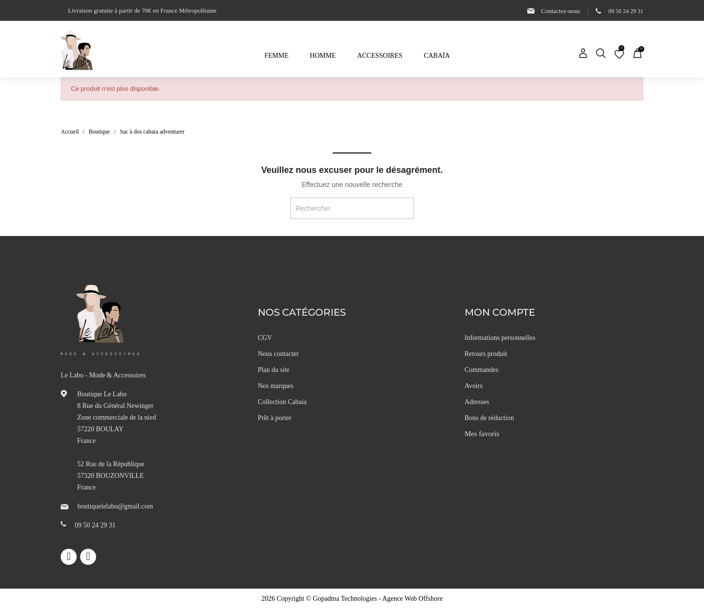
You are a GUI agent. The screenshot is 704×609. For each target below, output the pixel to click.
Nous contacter (278, 353)
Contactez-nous (560, 11)
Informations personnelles (500, 337)
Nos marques (276, 385)
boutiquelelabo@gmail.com (115, 506)
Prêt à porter (274, 418)
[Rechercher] (352, 208)
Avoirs (474, 385)
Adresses (477, 402)
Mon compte (500, 312)
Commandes (482, 369)
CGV (265, 337)
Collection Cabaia (282, 402)
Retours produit (486, 353)
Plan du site (273, 369)
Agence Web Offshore (412, 598)
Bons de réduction (489, 418)
